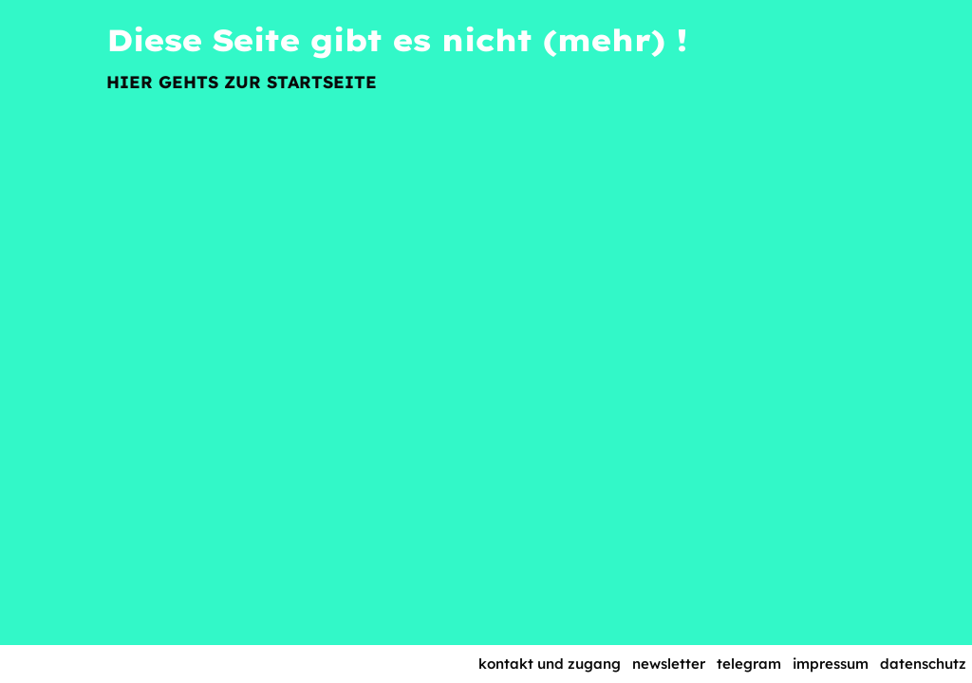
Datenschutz (923, 664)
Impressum (831, 664)
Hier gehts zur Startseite (241, 82)
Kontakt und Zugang (549, 664)
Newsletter (668, 664)
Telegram (749, 664)
